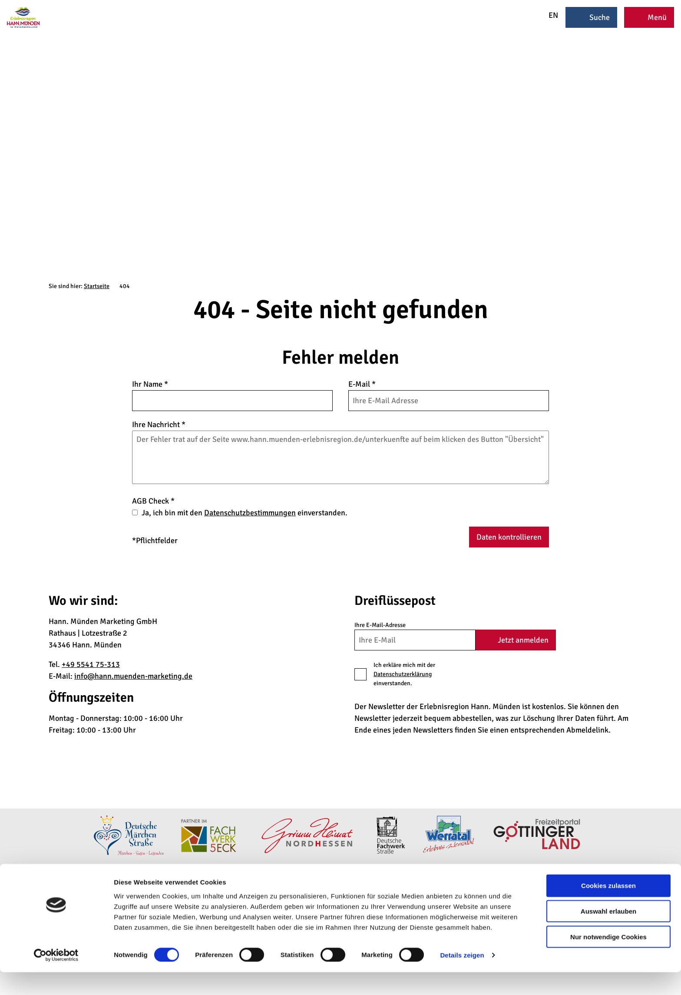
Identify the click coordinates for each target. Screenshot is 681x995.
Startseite (96, 286)
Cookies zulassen (608, 908)
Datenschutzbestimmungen (250, 512)
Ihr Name (150, 384)
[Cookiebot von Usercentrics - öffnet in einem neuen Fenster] (56, 978)
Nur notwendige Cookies (608, 959)
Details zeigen (462, 978)
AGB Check (153, 501)
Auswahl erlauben (608, 934)
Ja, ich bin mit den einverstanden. (244, 512)
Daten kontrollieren (509, 537)
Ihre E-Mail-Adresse (380, 625)
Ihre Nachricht (158, 424)
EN (547, 15)
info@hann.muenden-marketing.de (133, 676)
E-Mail (362, 384)
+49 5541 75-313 (91, 664)
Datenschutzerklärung (403, 674)
